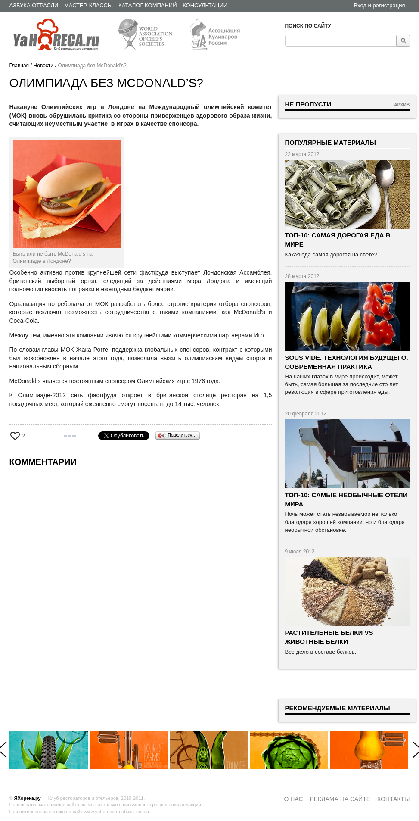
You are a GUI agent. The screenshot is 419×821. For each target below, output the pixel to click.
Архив (402, 104)
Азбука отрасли (34, 5)
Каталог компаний (147, 5)
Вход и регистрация (379, 5)
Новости (43, 65)
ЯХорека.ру (27, 798)
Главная (19, 65)
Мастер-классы (88, 5)
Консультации (205, 5)
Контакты (393, 799)
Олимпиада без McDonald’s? (92, 65)
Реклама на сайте (340, 799)
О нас (293, 799)
